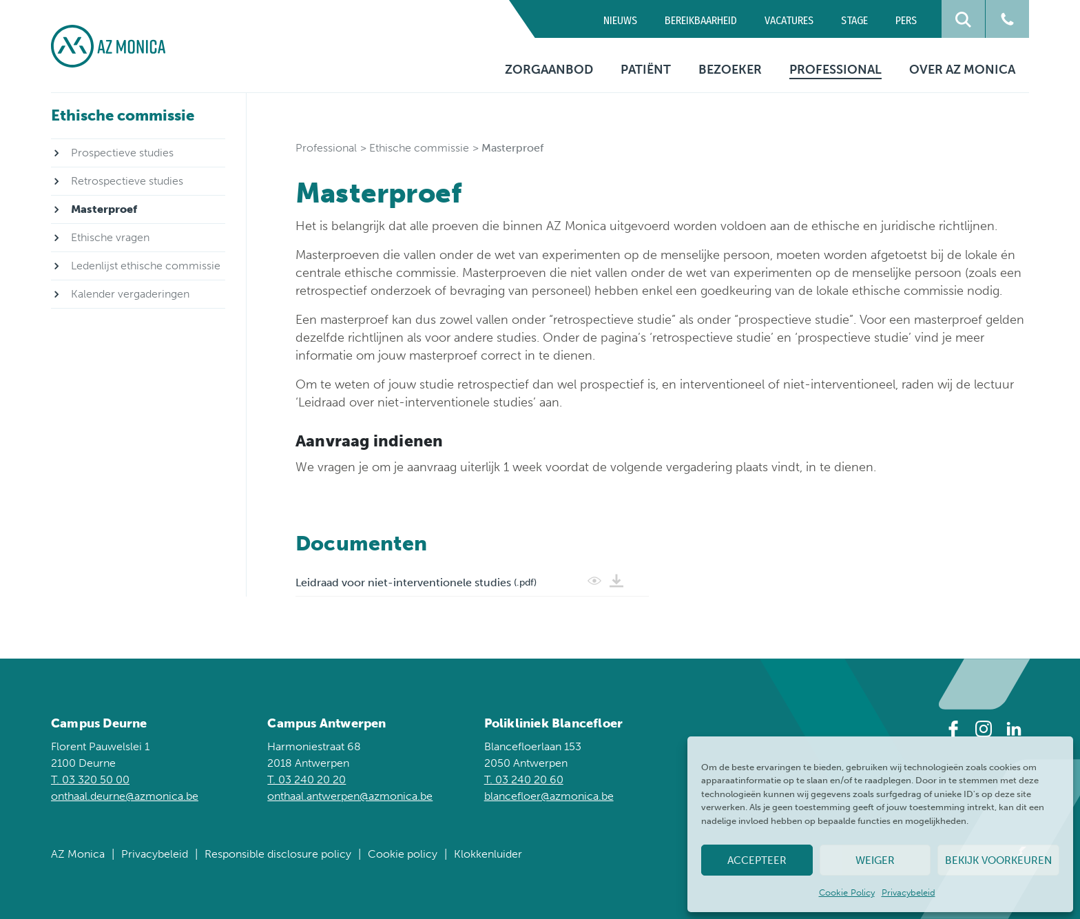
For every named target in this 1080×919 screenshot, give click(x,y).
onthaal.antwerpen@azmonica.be (350, 796)
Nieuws (620, 20)
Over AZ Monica (962, 69)
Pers (906, 20)
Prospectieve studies (122, 152)
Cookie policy (402, 853)
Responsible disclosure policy (278, 853)
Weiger (875, 860)
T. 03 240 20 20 (306, 779)
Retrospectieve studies (127, 180)
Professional (835, 69)
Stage (854, 20)
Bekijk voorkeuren (998, 860)
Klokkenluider (488, 853)
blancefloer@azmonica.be (549, 796)
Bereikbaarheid (701, 20)
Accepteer (757, 860)
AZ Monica (78, 853)
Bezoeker (730, 69)
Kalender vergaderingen (130, 293)
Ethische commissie (419, 147)
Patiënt (646, 69)
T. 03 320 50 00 (90, 779)
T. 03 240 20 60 (523, 779)
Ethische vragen (110, 237)
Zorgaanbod (549, 69)
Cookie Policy (847, 892)
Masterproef (104, 209)
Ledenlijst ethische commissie (145, 265)
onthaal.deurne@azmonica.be (124, 796)
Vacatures (789, 20)
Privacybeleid (908, 892)
